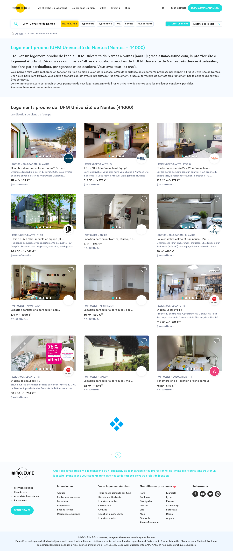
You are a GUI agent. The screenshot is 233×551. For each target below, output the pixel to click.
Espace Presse (65, 509)
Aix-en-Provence (149, 522)
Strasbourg (172, 505)
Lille (142, 509)
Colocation (104, 505)
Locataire (62, 501)
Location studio (107, 518)
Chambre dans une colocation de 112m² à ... (38, 168)
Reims (169, 514)
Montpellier (146, 501)
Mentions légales (23, 488)
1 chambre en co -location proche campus (183, 380)
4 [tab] (47, 156)
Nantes (144, 505)
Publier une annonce (68, 497)
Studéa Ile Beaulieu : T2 (25, 380)
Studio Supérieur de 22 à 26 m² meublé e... (183, 168)
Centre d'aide (22, 510)
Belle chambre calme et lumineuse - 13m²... (183, 239)
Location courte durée (111, 514)
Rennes (170, 501)
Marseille (171, 493)
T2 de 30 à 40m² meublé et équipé (105, 168)
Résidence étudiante (68, 514)
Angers (170, 518)
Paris (142, 493)
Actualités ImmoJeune (26, 496)
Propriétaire (63, 505)
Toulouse (145, 497)
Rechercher (69, 24)
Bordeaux (171, 509)
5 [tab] (50, 156)
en (163, 8)
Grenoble (145, 518)
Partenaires (20, 500)
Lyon (169, 497)
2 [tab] (40, 156)
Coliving (102, 509)
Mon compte (178, 8)
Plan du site (20, 492)
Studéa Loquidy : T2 (169, 310)
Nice (142, 514)
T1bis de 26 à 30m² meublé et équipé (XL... (37, 239)
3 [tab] (43, 156)
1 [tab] (37, 156)
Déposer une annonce (205, 8)
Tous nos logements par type (114, 493)
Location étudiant (108, 501)
